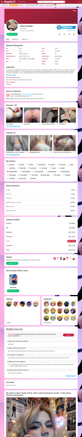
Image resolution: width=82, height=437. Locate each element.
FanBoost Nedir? (71, 30)
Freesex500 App (50, 5)
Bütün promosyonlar (31, 5)
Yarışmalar (41, 5)
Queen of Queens (26, 94)
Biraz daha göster (11, 75)
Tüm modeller (5, 5)
